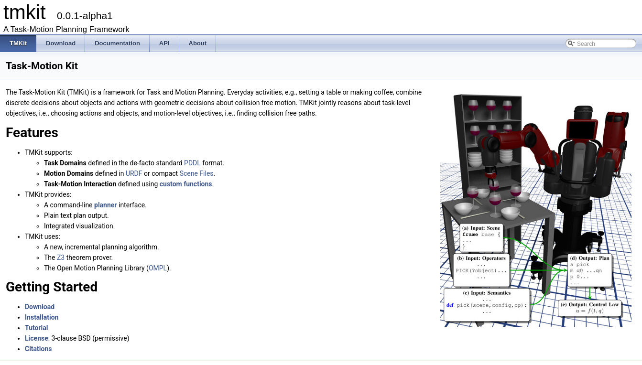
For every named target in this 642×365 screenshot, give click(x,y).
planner (105, 205)
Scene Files (197, 173)
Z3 (61, 257)
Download (39, 307)
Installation (41, 317)
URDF (134, 173)
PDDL (192, 163)
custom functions (186, 184)
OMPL (158, 268)
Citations (38, 349)
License (36, 338)
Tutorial (36, 328)
